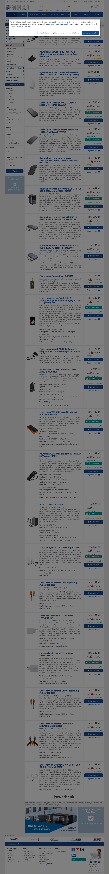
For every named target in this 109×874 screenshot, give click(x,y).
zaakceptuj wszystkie (90, 33)
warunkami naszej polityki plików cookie (61, 24)
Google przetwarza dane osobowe (21, 26)
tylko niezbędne (44, 33)
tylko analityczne (58, 33)
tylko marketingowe (73, 33)
